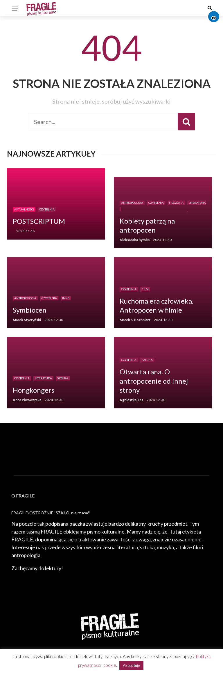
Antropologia (132, 202)
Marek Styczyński (27, 320)
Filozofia (176, 202)
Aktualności (24, 209)
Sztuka (62, 378)
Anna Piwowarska (27, 400)
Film (145, 289)
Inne (65, 298)
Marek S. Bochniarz (135, 320)
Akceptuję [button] (131, 665)
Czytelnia (47, 209)
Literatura (43, 378)
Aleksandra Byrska (135, 240)
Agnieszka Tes (131, 400)
